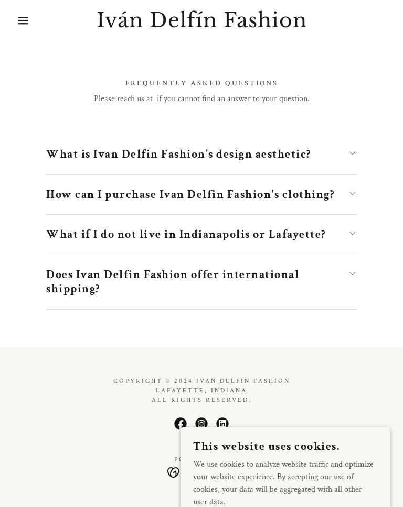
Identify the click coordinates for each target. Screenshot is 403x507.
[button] (20, 20)
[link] (201, 24)
